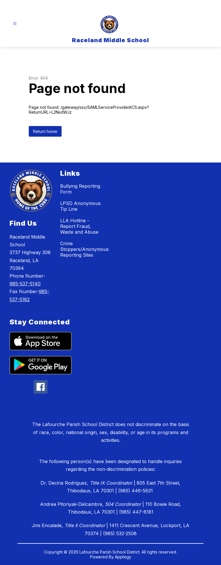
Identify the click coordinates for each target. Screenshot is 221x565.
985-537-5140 (25, 284)
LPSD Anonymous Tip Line (80, 206)
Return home (45, 131)
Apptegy (123, 556)
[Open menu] (15, 23)
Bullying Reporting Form (80, 189)
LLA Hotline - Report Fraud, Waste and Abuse (79, 226)
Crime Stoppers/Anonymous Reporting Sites (84, 249)
